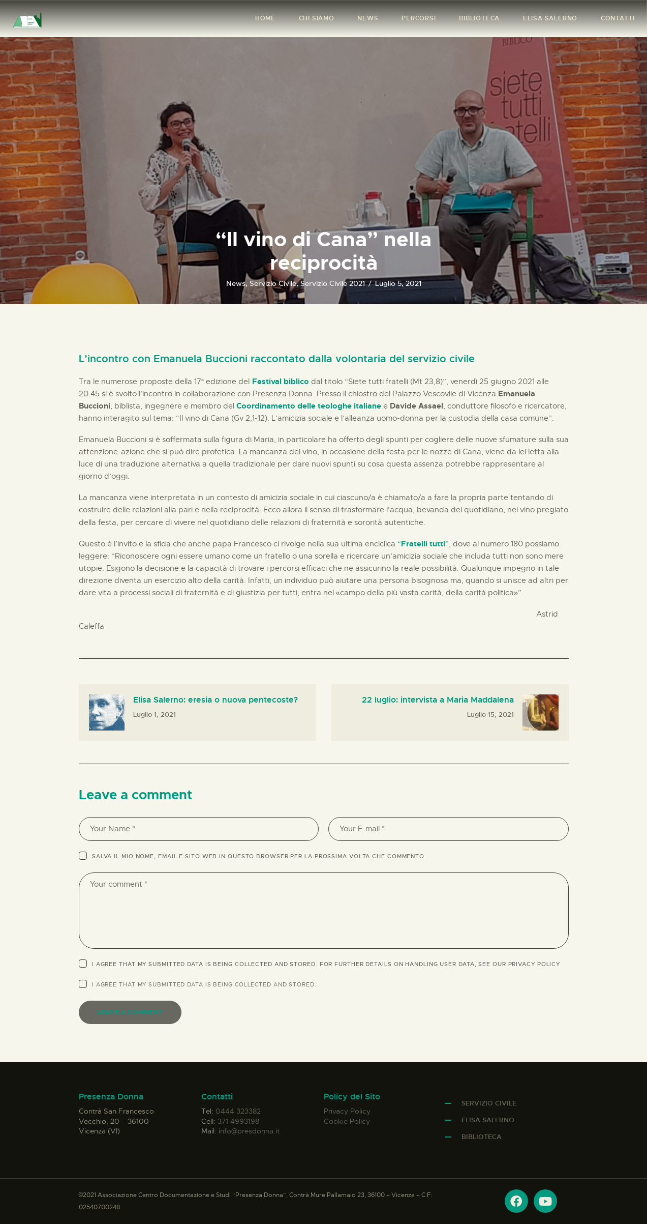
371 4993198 (238, 1121)
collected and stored (275, 984)
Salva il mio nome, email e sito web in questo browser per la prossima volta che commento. (259, 856)
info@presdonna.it (249, 1130)
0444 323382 (238, 1111)
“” (423, 543)
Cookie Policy (347, 1121)
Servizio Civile (273, 283)
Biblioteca (481, 1136)
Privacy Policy (534, 964)
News (235, 283)
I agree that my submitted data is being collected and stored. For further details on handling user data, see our (326, 964)
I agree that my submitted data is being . (204, 984)
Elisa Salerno (487, 1120)
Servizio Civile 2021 (332, 283)
